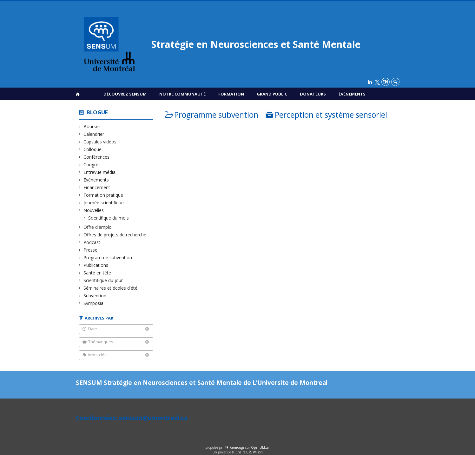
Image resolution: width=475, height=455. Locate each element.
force (236, 447)
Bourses (92, 126)
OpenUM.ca (260, 447)
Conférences (96, 157)
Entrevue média (99, 172)
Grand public (272, 94)
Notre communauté (182, 94)
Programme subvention (108, 257)
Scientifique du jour (103, 280)
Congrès (92, 165)
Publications (96, 265)
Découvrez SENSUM (125, 94)
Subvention (95, 296)
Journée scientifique (104, 203)
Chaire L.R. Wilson (249, 452)
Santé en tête (97, 273)
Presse (90, 250)
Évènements (352, 94)
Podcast (92, 242)
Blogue (97, 112)
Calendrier (94, 134)
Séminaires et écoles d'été (110, 288)
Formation (231, 94)
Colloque (93, 149)
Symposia (93, 303)
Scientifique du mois (109, 218)
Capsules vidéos (100, 142)
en (385, 82)
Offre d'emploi (98, 227)
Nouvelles (94, 210)
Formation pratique (103, 195)
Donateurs (313, 94)
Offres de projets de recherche (115, 235)
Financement (97, 187)
